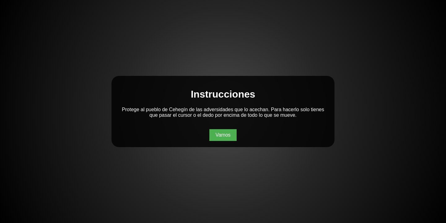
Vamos (223, 135)
